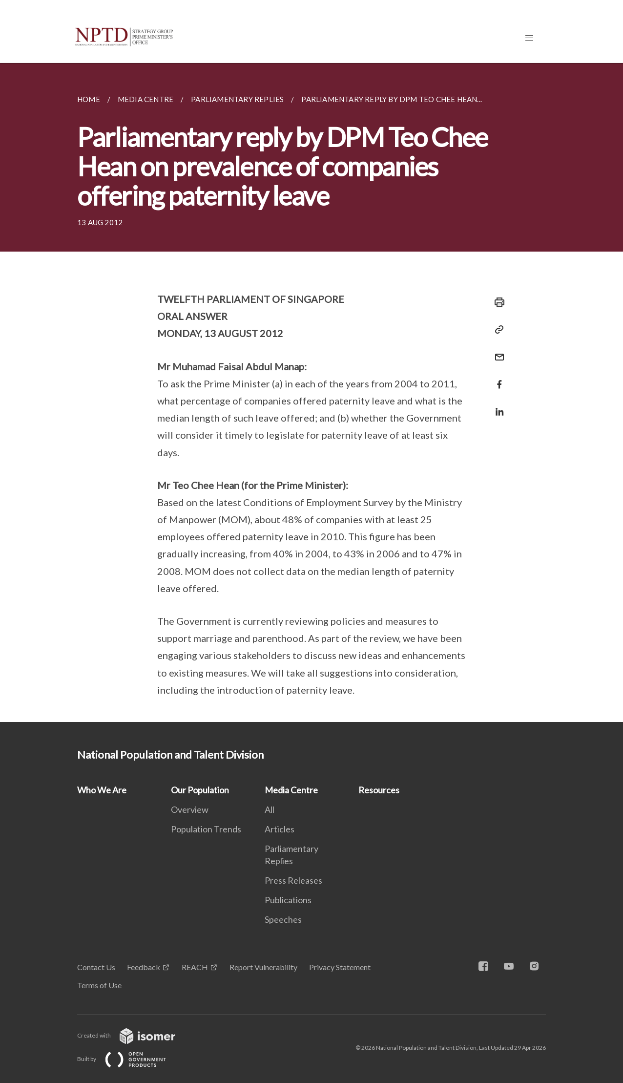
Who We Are (101, 790)
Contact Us (96, 967)
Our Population (200, 790)
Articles (279, 829)
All (269, 809)
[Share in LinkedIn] (496, 405)
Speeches (283, 919)
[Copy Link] (496, 329)
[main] (311, 392)
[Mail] (496, 351)
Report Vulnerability (263, 967)
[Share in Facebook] (496, 378)
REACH (195, 967)
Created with (134, 1035)
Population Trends (206, 829)
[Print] (496, 302)
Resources (378, 790)
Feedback (143, 967)
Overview (189, 809)
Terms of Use (99, 985)
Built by (129, 1058)
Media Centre (291, 790)
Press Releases (293, 880)
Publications (288, 899)
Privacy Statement (340, 967)
